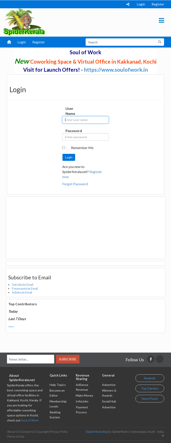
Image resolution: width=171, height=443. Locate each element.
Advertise (109, 385)
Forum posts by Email (25, 288)
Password (70, 131)
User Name (70, 110)
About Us (13, 431)
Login (141, 4)
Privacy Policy (59, 431)
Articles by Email (22, 292)
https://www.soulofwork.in (116, 69)
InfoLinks (82, 401)
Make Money (84, 395)
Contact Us (28, 431)
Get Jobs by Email (22, 284)
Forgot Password (75, 184)
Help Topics (58, 385)
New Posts (150, 398)
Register (158, 4)
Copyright (42, 431)
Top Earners (150, 388)
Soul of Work (30, 420)
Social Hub (109, 401)
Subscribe (67, 359)
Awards (149, 378)
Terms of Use (15, 436)
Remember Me (82, 148)
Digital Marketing (97, 431)
